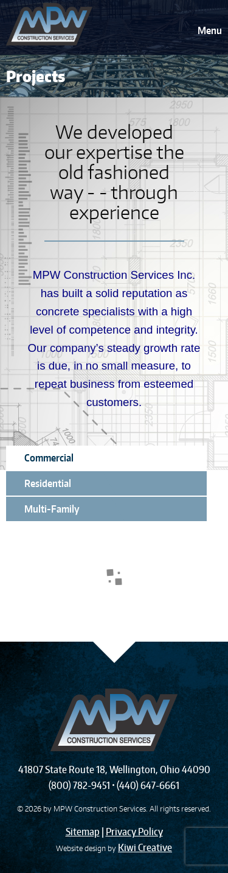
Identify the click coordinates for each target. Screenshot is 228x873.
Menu (210, 30)
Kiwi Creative (145, 847)
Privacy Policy (134, 832)
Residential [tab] (47, 483)
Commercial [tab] (49, 458)
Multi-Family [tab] (52, 509)
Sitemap (83, 832)
